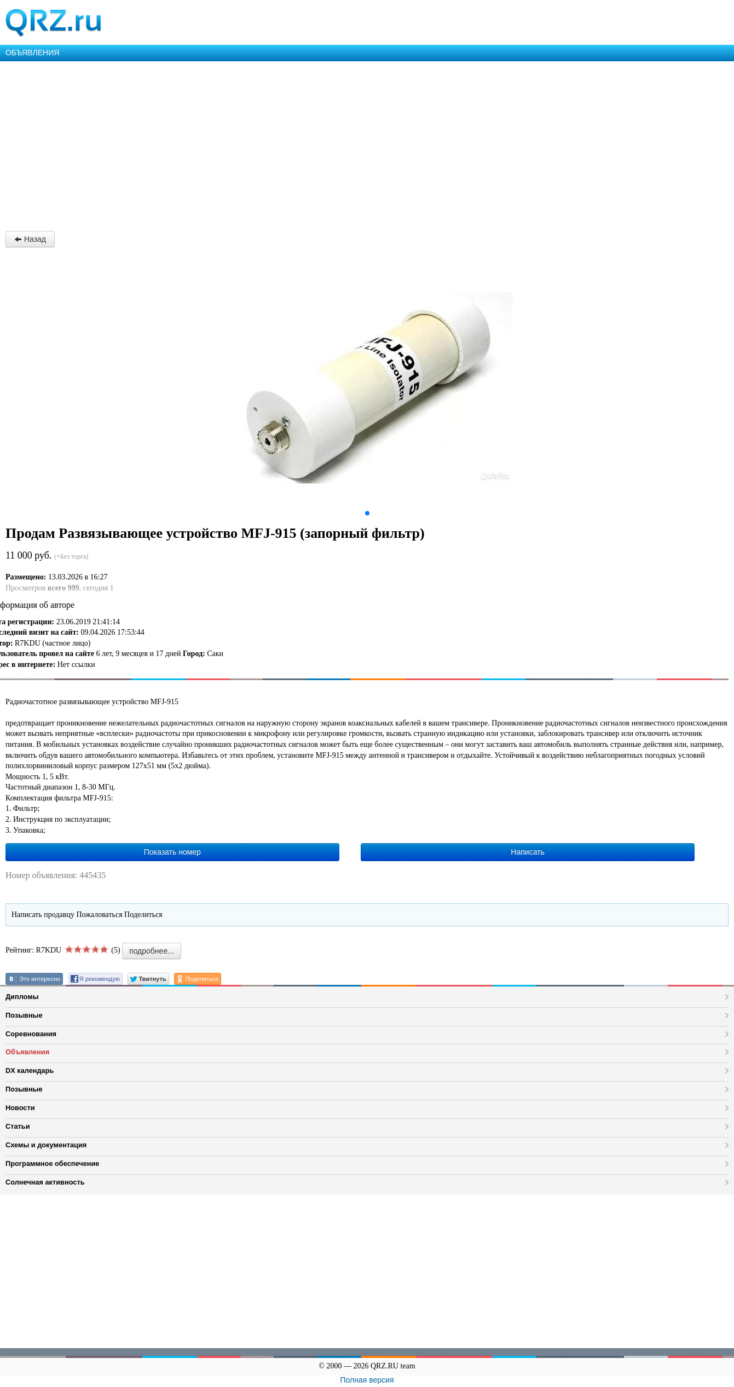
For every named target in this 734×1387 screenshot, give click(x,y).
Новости (20, 1108)
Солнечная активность (45, 1182)
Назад (30, 239)
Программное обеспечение (52, 1163)
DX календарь (29, 1070)
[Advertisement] (328, 143)
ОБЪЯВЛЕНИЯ (32, 52)
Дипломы (22, 997)
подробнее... (151, 951)
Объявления (27, 1052)
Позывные (24, 1015)
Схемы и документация (45, 1145)
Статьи (17, 1126)
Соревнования (30, 1034)
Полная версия (367, 1380)
